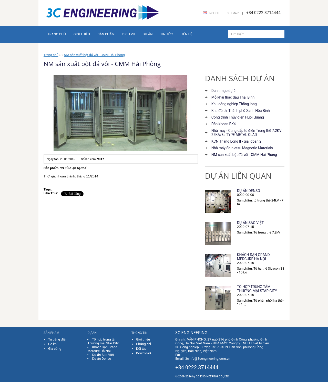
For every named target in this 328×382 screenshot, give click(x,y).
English (211, 13)
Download (143, 353)
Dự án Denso (248, 191)
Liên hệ (186, 34)
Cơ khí (52, 344)
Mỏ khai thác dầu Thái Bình (232, 97)
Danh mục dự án (224, 91)
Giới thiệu (82, 34)
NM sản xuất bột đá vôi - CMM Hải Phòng (94, 55)
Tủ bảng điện (57, 339)
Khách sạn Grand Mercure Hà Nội (253, 257)
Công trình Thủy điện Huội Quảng (237, 117)
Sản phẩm (106, 34)
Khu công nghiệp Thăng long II (235, 104)
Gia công (54, 349)
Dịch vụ (128, 34)
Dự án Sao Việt (250, 223)
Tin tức (166, 34)
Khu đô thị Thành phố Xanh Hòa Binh (240, 111)
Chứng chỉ (143, 344)
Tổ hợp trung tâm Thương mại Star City (257, 289)
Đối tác (141, 349)
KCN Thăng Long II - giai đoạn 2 (236, 141)
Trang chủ (56, 34)
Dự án (148, 34)
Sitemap (233, 13)
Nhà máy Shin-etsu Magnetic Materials (242, 148)
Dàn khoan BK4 (223, 124)
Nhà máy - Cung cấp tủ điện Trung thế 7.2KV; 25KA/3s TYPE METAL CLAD (246, 133)
